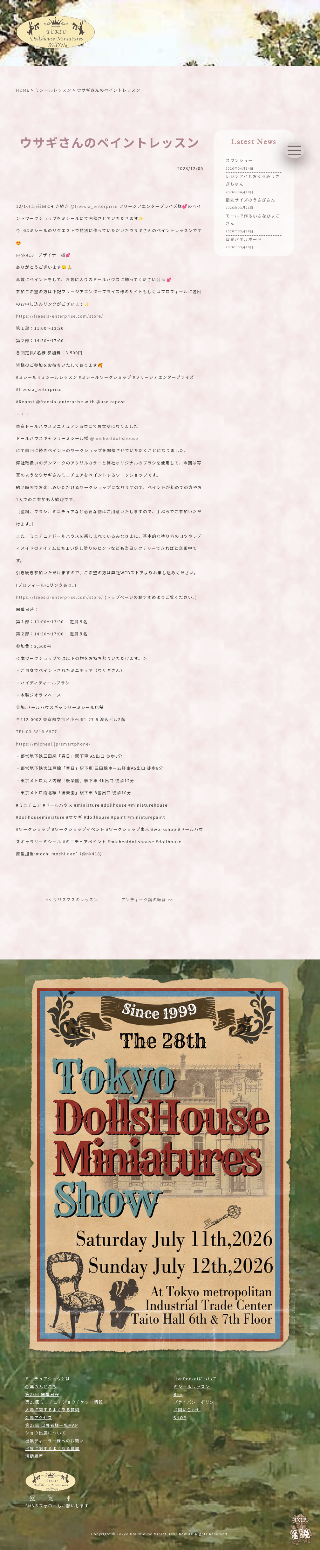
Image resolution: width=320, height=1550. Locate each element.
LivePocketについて (195, 1379)
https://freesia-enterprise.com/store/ (59, 316)
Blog (179, 1394)
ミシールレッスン (192, 1387)
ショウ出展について (45, 1433)
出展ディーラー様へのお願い (54, 1441)
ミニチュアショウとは (47, 1379)
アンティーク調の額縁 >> (147, 899)
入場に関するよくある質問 (52, 1409)
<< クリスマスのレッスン (72, 899)
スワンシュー (240, 164)
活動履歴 (34, 1456)
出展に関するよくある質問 (52, 1448)
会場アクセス (38, 1417)
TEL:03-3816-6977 (36, 731)
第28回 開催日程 (42, 1394)
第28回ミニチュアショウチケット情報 (64, 1402)
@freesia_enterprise (94, 206)
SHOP (180, 1417)
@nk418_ (26, 255)
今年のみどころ (41, 1387)
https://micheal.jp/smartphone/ (53, 744)
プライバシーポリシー (196, 1402)
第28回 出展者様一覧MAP (51, 1425)
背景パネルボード (244, 243)
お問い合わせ (187, 1409)
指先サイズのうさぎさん (251, 204)
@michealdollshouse (114, 438)
